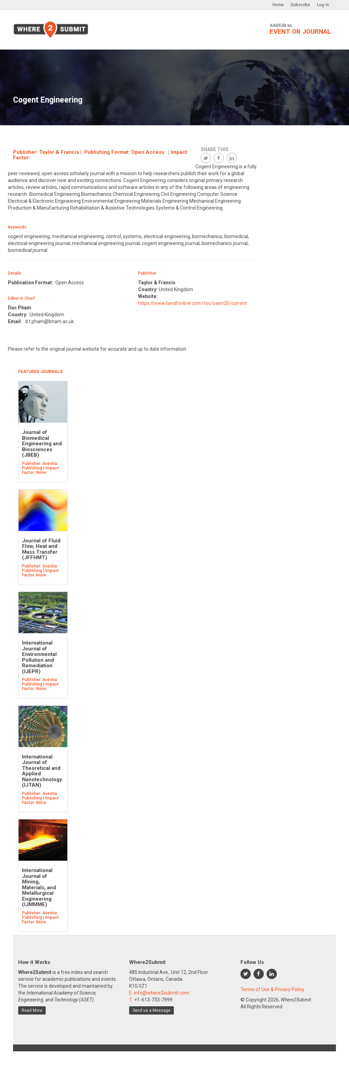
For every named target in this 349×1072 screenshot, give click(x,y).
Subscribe (300, 4)
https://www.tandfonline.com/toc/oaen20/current (192, 303)
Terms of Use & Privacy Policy (272, 989)
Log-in (323, 4)
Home (278, 4)
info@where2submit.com (161, 993)
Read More (32, 1010)
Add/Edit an (300, 29)
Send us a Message (151, 1010)
